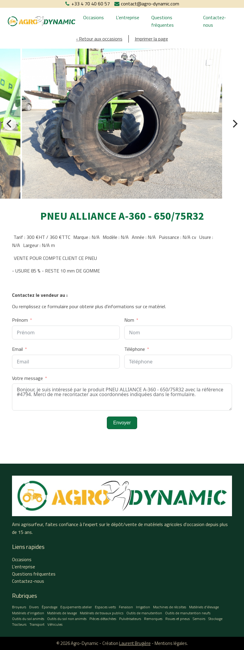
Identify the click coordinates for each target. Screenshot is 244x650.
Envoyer (122, 422)
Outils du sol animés (28, 618)
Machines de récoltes (169, 607)
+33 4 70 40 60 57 (90, 3)
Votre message (27, 378)
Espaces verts (105, 607)
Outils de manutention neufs (187, 613)
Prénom (20, 319)
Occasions (93, 17)
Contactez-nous (214, 21)
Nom (129, 319)
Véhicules (54, 624)
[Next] (234, 123)
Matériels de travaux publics (101, 613)
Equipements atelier (76, 607)
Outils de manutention (144, 613)
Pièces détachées (102, 618)
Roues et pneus (177, 618)
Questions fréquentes (162, 21)
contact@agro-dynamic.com (150, 3)
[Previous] (9, 123)
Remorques (153, 618)
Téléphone (134, 349)
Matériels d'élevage (204, 607)
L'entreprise (127, 17)
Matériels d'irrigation (28, 613)
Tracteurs (19, 624)
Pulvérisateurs (130, 618)
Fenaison (126, 607)
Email (17, 349)
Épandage (49, 607)
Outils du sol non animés (66, 618)
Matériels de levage (62, 613)
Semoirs (199, 618)
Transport (36, 624)
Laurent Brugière (135, 643)
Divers (34, 607)
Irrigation (143, 607)
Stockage (215, 618)
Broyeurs (19, 607)
